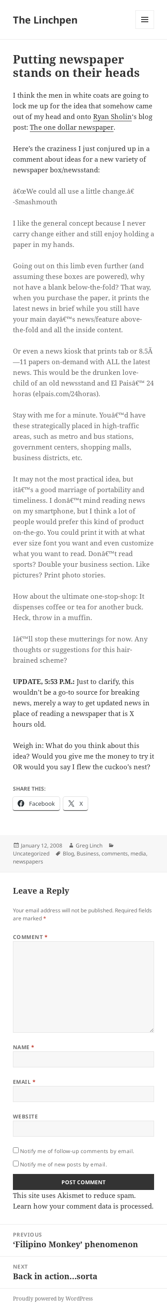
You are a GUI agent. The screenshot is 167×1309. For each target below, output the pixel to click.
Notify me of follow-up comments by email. (77, 1151)
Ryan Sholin (112, 116)
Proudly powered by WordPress (53, 1298)
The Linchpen (45, 19)
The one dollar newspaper (72, 127)
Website (25, 1116)
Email (24, 1082)
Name (24, 1047)
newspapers (28, 861)
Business (88, 853)
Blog (68, 853)
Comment (30, 937)
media (138, 853)
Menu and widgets (145, 28)
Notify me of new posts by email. (63, 1164)
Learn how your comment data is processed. (83, 1206)
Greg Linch (89, 845)
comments (115, 853)
